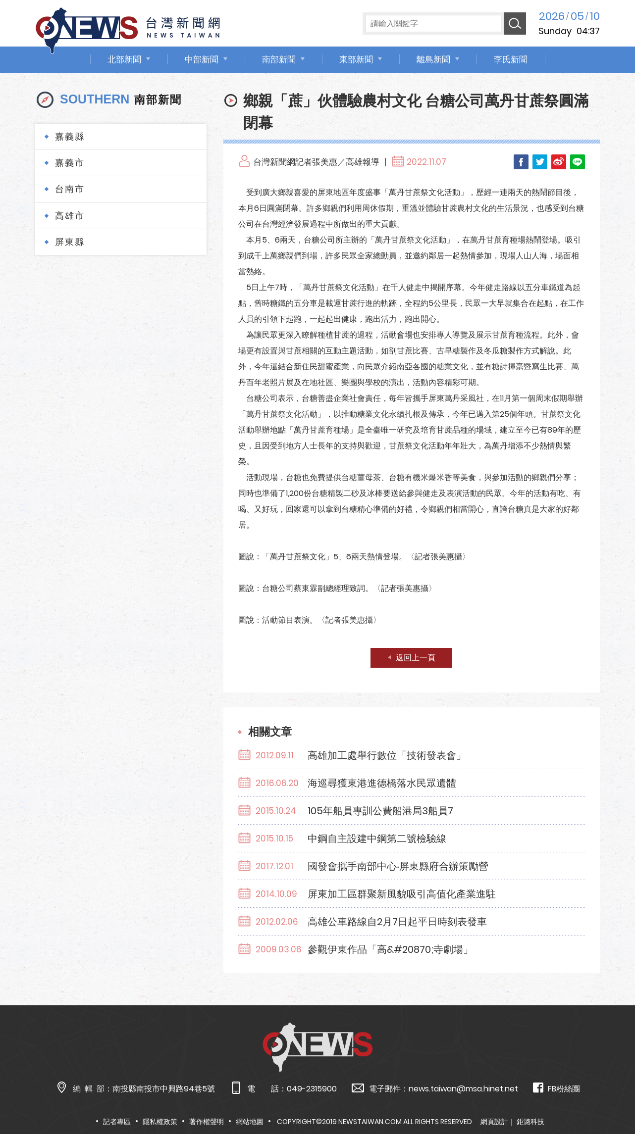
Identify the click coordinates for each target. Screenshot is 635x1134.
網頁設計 (494, 1122)
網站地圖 (250, 1122)
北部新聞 (124, 59)
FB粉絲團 (556, 1088)
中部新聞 (201, 59)
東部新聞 (356, 59)
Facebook (521, 161)
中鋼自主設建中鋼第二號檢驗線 (377, 838)
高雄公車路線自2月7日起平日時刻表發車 (397, 922)
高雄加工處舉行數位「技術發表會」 (387, 755)
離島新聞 (433, 59)
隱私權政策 (160, 1122)
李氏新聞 (511, 59)
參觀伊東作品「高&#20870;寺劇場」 (390, 949)
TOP (610, 1097)
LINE (577, 161)
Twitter (539, 161)
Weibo (558, 161)
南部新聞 (279, 59)
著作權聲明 (206, 1122)
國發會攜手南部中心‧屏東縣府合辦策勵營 (398, 866)
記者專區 (117, 1122)
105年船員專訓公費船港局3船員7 (380, 811)
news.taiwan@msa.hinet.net (463, 1088)
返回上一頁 (415, 657)
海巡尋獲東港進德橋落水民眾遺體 (382, 783)
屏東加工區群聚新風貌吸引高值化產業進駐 (402, 894)
